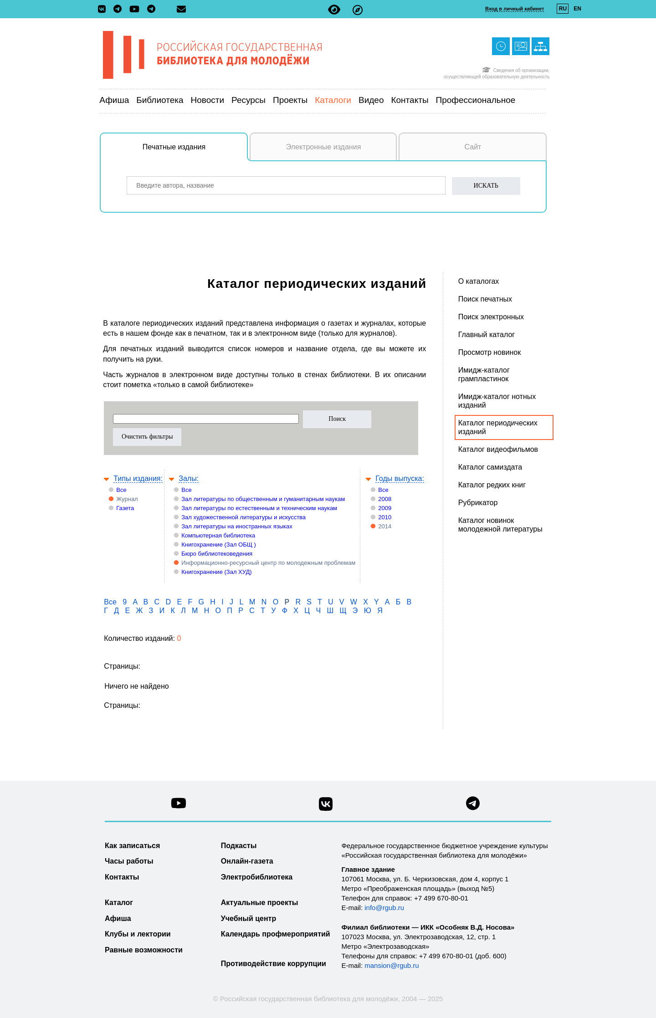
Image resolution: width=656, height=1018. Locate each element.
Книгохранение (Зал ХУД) (216, 571)
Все (121, 489)
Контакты (409, 100)
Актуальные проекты (259, 902)
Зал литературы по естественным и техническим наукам (259, 508)
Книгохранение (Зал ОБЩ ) (218, 544)
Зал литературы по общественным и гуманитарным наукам (263, 499)
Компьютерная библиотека (218, 535)
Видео (371, 100)
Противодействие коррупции (273, 963)
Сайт (473, 147)
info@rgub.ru (384, 907)
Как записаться (132, 845)
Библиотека (159, 100)
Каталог (119, 902)
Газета (125, 508)
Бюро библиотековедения (216, 553)
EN (577, 8)
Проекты (290, 100)
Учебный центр (248, 918)
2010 (384, 517)
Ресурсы (248, 100)
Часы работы (129, 861)
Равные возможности (144, 950)
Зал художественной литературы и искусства (243, 517)
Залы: (189, 478)
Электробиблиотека (256, 877)
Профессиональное (476, 100)
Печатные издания (195, 151)
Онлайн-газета (247, 861)
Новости (208, 100)
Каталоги (333, 100)
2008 (384, 499)
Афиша (114, 100)
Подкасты (239, 845)
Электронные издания (323, 147)
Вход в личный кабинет (514, 8)
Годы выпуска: (399, 478)
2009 (384, 508)
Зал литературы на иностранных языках (236, 526)
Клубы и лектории (138, 934)
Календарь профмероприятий (275, 934)
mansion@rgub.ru (391, 965)
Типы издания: (138, 478)
